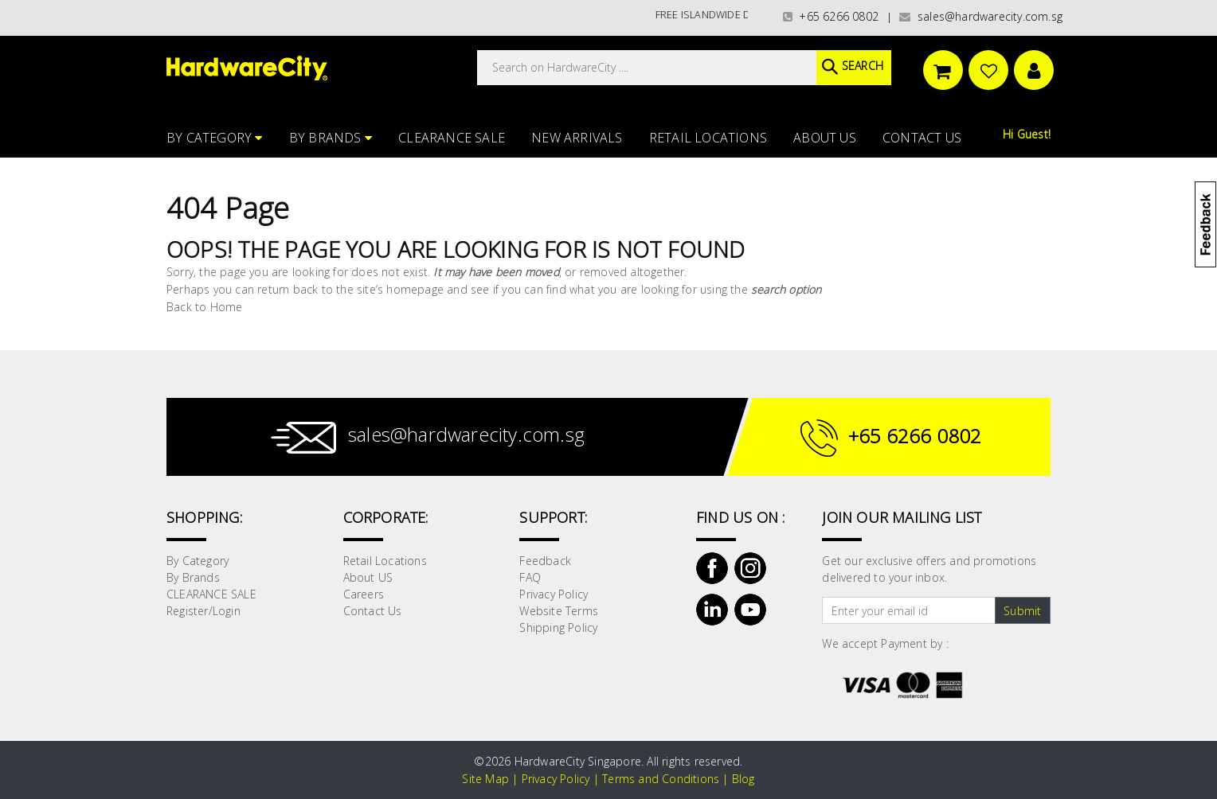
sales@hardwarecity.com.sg (980, 16)
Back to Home (204, 306)
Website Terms (558, 610)
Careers (363, 594)
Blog (743, 778)
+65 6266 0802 (831, 16)
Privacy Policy (553, 594)
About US (824, 137)
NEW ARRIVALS (576, 137)
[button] (1215, 90)
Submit (1022, 610)
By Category (214, 137)
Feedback (545, 560)
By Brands (330, 137)
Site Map (485, 778)
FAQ (530, 577)
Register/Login (203, 610)
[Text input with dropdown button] (908, 610)
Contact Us (921, 137)
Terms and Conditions (660, 778)
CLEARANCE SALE (451, 137)
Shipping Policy (558, 627)
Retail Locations (708, 137)
